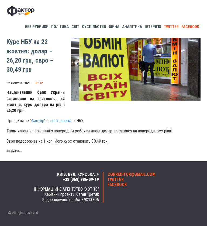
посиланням (60, 120)
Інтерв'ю (153, 27)
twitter (171, 27)
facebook (190, 27)
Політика (60, 27)
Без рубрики (37, 27)
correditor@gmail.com (132, 174)
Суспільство (94, 27)
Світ (75, 27)
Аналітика (132, 27)
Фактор (37, 120)
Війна (114, 27)
